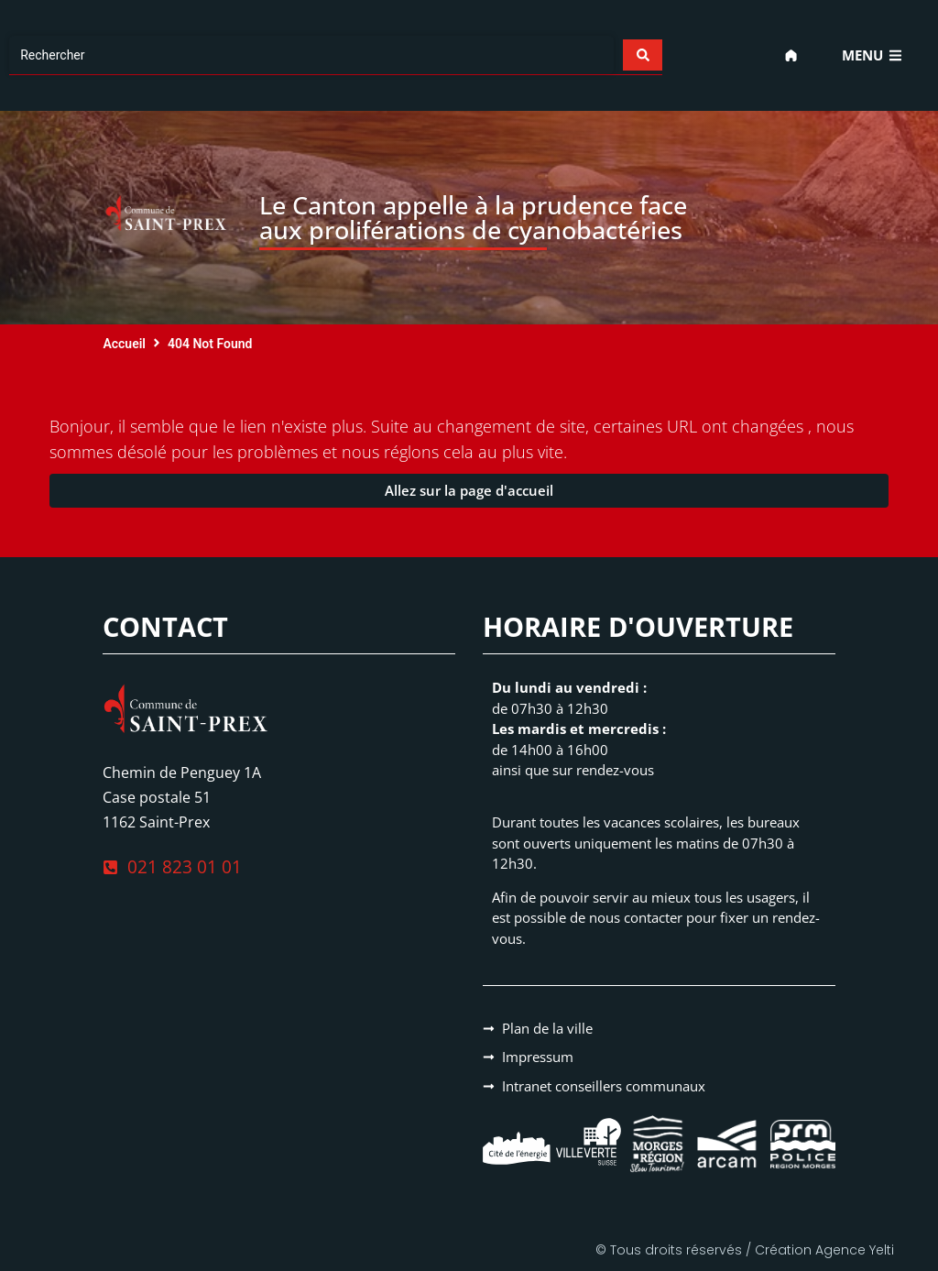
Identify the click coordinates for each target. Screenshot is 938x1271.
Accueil (124, 343)
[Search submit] (642, 55)
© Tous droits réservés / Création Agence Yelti (744, 1250)
